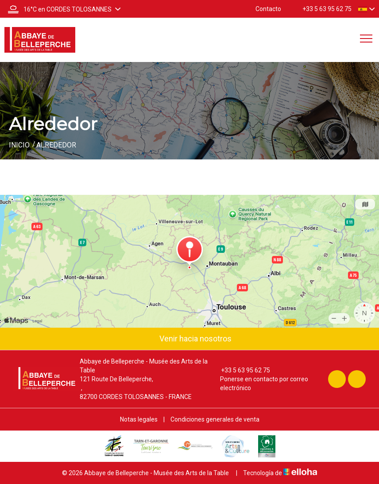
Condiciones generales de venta (214, 419)
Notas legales (139, 419)
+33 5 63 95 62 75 (240, 370)
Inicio (19, 145)
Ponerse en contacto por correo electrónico (259, 383)
